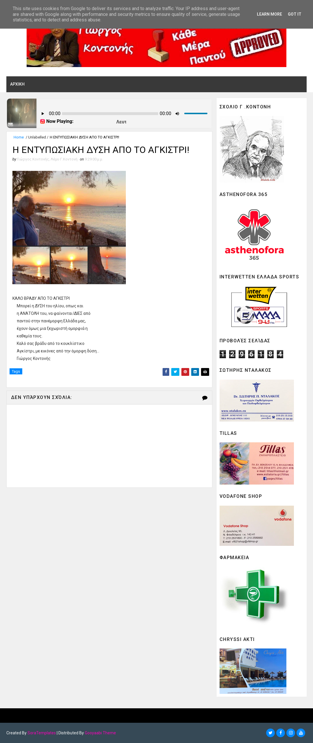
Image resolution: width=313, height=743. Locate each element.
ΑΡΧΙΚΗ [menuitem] (17, 84)
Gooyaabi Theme (100, 733)
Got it (294, 14)
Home (19, 137)
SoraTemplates (41, 733)
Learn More (269, 14)
